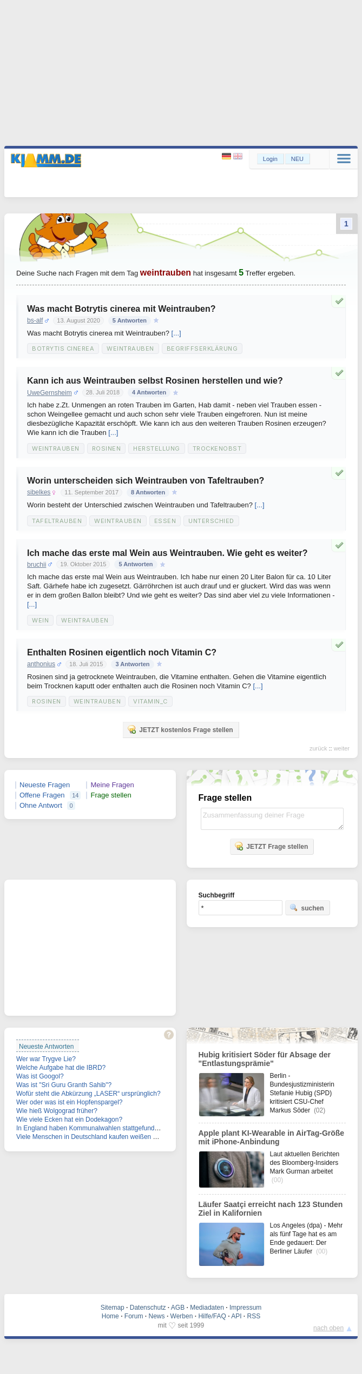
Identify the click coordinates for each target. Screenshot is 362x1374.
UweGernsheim (49, 393)
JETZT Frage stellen (271, 846)
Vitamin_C (150, 701)
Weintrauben (130, 348)
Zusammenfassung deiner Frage (272, 819)
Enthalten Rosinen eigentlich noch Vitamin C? (121, 652)
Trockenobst (217, 448)
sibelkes (38, 492)
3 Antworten (132, 664)
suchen (306, 907)
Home (110, 1316)
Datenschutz (148, 1307)
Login (270, 159)
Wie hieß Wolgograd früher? (56, 1111)
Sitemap (112, 1307)
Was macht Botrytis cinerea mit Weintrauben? (121, 308)
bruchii (36, 564)
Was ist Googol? (40, 1076)
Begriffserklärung (202, 348)
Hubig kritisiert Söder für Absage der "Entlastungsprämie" (265, 1059)
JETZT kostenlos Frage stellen (180, 729)
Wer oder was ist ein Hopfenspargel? (69, 1102)
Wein (40, 620)
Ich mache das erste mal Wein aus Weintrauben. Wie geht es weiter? (167, 553)
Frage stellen (110, 795)
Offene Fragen (42, 795)
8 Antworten (148, 492)
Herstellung (156, 448)
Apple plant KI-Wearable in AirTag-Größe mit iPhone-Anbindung (272, 1137)
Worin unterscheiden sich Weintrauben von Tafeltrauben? (145, 480)
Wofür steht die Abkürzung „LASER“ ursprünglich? (88, 1093)
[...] (176, 333)
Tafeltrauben (57, 521)
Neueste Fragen (44, 785)
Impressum (245, 1307)
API (236, 1316)
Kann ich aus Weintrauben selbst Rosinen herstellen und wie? (155, 380)
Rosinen (106, 448)
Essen (165, 521)
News (157, 1316)
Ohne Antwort (40, 805)
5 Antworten (130, 320)
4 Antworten (149, 392)
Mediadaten (207, 1307)
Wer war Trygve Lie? (46, 1059)
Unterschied (211, 521)
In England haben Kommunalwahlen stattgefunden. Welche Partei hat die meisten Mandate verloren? (161, 1128)
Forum (133, 1316)
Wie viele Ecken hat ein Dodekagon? (69, 1119)
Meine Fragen (112, 785)
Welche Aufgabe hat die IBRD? (61, 1067)
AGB (178, 1307)
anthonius (41, 664)
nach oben (328, 1328)
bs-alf (35, 320)
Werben (181, 1316)
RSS (254, 1316)
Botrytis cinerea (63, 348)
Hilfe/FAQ (212, 1316)
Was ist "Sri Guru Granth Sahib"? (63, 1085)
